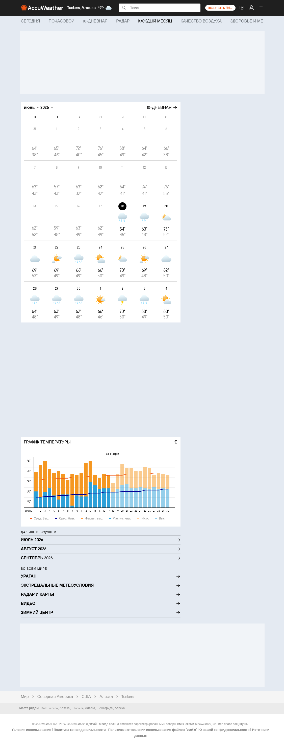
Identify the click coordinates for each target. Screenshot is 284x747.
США (86, 696)
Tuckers (127, 696)
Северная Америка (55, 696)
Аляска (106, 696)
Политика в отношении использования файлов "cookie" (153, 730)
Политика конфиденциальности (80, 730)
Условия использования (32, 730)
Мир (25, 696)
